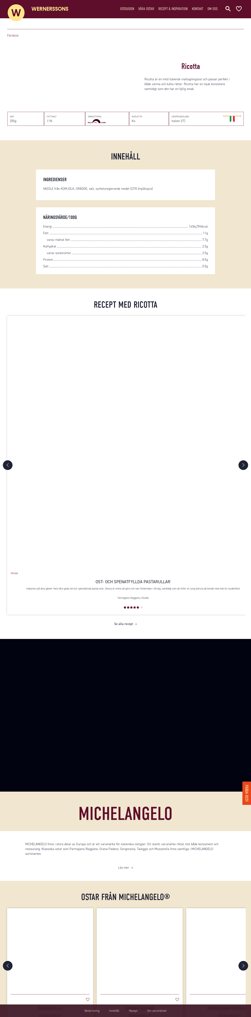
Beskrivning (89, 1011)
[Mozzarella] (50, 952)
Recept (133, 1011)
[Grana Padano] (140, 952)
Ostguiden (127, 10)
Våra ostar (146, 10)
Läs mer (123, 871)
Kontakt (197, 10)
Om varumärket (159, 1011)
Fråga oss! (246, 791)
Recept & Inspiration (173, 10)
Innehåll (112, 1011)
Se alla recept (123, 627)
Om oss (212, 10)
